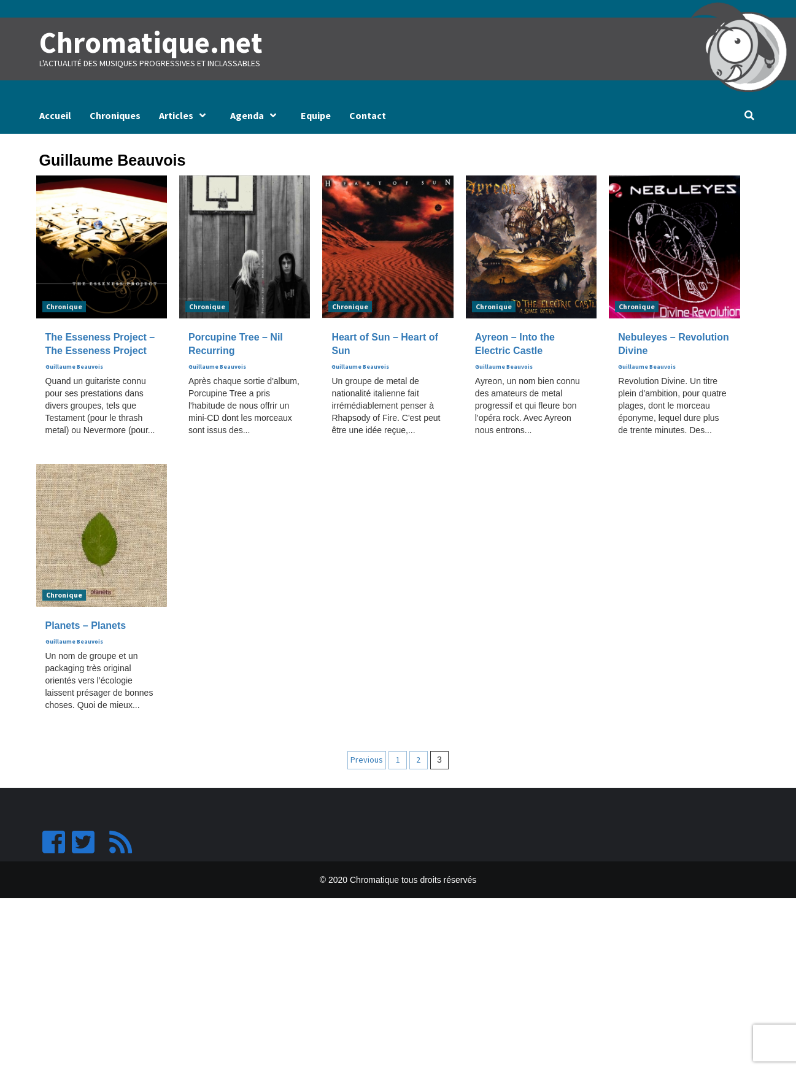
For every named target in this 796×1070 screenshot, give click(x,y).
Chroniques (115, 115)
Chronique (64, 306)
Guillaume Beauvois (74, 367)
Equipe (316, 115)
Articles (185, 115)
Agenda (256, 115)
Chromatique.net (151, 42)
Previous (366, 759)
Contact (367, 115)
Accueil (55, 115)
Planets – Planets (85, 625)
